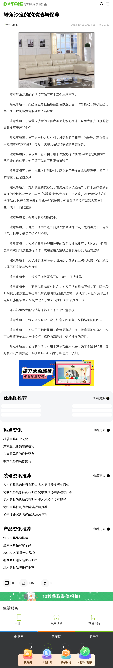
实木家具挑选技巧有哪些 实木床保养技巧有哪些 (36, 484)
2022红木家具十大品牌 (19, 552)
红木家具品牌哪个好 (17, 545)
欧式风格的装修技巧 (17, 461)
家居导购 (94, 623)
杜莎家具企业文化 (15, 439)
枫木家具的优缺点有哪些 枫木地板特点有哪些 (34, 499)
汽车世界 (56, 623)
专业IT (19, 623)
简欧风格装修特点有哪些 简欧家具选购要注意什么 (37, 492)
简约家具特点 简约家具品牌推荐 (25, 507)
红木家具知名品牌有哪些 (20, 560)
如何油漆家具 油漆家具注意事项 (25, 514)
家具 (41, 353)
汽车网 (56, 636)
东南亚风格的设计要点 (18, 454)
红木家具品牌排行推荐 (18, 567)
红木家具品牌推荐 (15, 538)
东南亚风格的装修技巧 (18, 446)
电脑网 (19, 636)
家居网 (94, 636)
